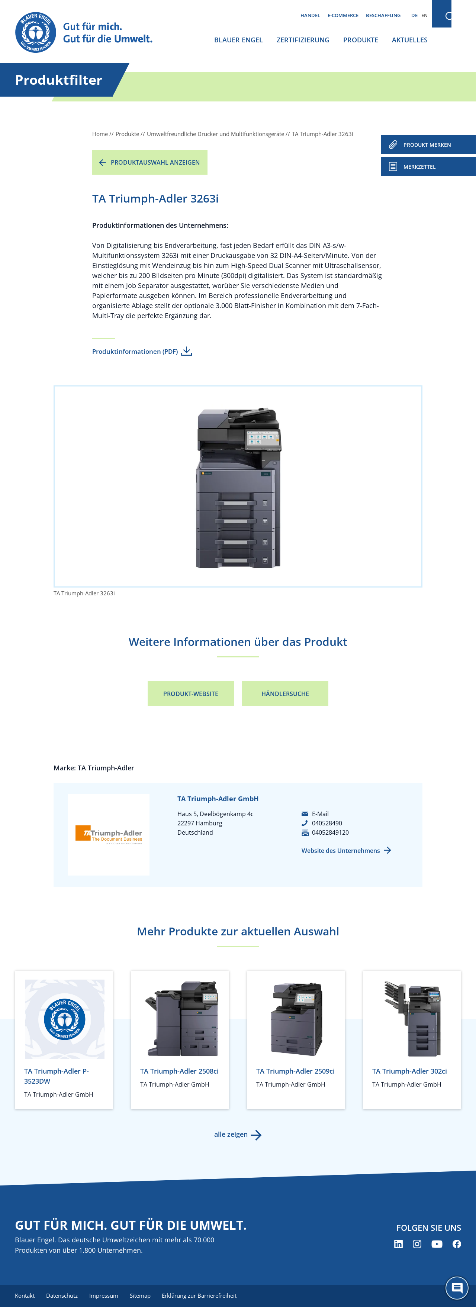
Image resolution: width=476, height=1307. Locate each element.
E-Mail (320, 814)
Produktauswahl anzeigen (155, 162)
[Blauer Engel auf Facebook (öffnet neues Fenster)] (457, 1244)
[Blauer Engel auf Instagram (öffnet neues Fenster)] (417, 1244)
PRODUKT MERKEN (427, 144)
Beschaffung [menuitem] (383, 15)
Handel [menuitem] (310, 15)
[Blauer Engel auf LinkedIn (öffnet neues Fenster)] (398, 1244)
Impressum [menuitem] (104, 1296)
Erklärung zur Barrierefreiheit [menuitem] (201, 1296)
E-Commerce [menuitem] (343, 15)
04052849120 (330, 832)
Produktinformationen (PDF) (135, 351)
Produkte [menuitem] (360, 39)
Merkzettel (419, 166)
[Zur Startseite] (91, 33)
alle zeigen (230, 1134)
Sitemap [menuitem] (141, 1296)
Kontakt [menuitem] (25, 1296)
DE (414, 15)
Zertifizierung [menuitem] (303, 39)
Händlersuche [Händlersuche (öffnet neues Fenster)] (285, 694)
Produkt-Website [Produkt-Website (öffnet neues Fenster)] (190, 694)
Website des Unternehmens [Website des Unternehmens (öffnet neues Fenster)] (341, 851)
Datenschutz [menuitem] (62, 1296)
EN (424, 15)
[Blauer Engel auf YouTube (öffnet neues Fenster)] (437, 1244)
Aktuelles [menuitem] (410, 39)
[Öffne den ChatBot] (457, 1288)
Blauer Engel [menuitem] (238, 39)
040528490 (327, 823)
